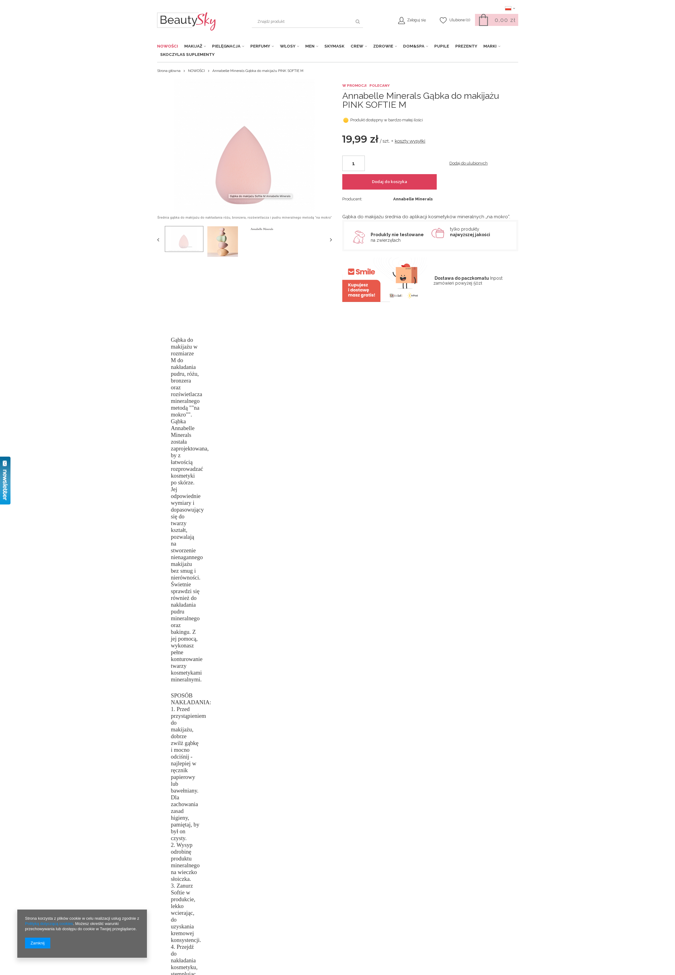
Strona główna (169, 71)
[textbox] (307, 21)
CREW (357, 46)
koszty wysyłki (410, 164)
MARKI (490, 46)
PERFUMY (260, 46)
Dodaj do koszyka (408, 186)
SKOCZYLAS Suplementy (187, 54)
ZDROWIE (383, 46)
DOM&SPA (413, 46)
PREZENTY (466, 46)
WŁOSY (287, 46)
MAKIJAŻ (193, 46)
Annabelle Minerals (413, 132)
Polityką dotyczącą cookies (49, 923)
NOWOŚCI (167, 46)
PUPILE (441, 46)
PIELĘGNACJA (226, 46)
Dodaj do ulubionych (468, 186)
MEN (310, 46)
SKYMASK (334, 46)
